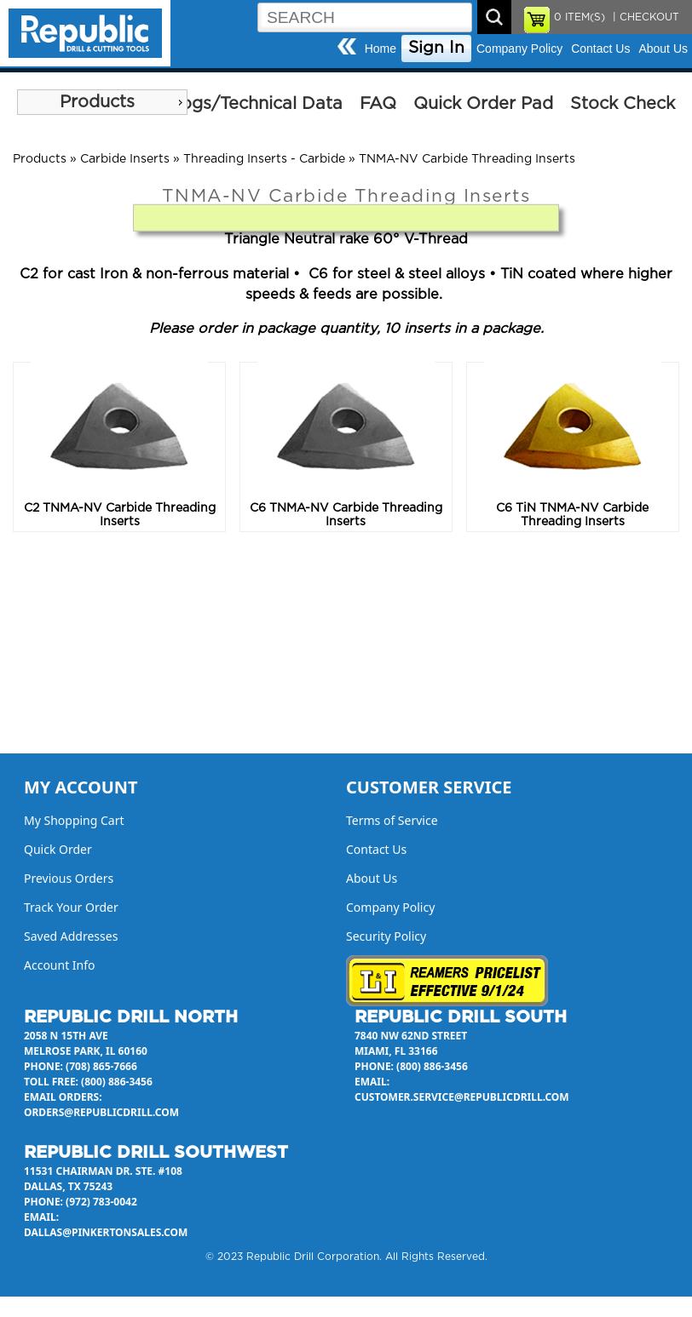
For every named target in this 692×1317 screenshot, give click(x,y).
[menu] (102, 102)
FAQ (378, 103)
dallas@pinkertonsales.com (105, 1232)
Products (97, 102)
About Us (663, 48)
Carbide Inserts (125, 159)
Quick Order (58, 849)
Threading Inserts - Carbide (264, 159)
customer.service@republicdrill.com (462, 1097)
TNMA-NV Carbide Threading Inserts (467, 159)
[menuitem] (102, 102)
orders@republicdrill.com (101, 1112)
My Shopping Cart (74, 820)
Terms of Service (392, 820)
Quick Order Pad (483, 103)
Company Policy (519, 48)
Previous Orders (68, 878)
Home (380, 48)
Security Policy (386, 936)
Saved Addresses (71, 936)
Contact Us (600, 48)
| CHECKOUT (644, 17)
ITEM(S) (579, 17)
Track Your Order (71, 907)
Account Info (59, 965)
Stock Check (622, 103)
